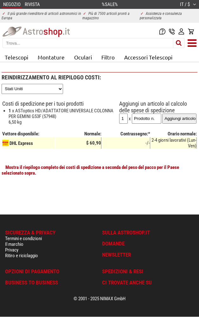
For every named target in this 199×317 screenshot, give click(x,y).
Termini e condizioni (23, 238)
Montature (51, 57)
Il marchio (14, 244)
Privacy (11, 250)
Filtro (108, 57)
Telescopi (16, 57)
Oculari (83, 57)
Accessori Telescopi (148, 57)
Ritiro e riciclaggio (21, 255)
